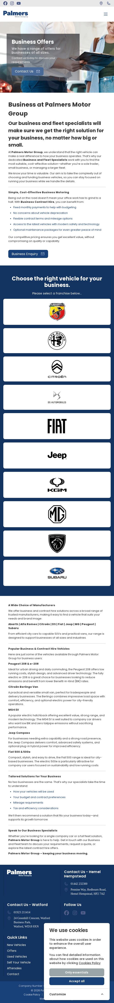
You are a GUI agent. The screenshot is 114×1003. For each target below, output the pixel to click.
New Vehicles (16, 945)
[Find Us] (101, 3)
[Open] (57, 312)
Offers (11, 951)
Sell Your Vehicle (19, 962)
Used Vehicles (17, 956)
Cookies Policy (90, 963)
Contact (13, 974)
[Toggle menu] (106, 14)
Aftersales (14, 968)
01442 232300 (79, 883)
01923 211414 (22, 912)
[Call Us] (109, 3)
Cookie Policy (32, 994)
